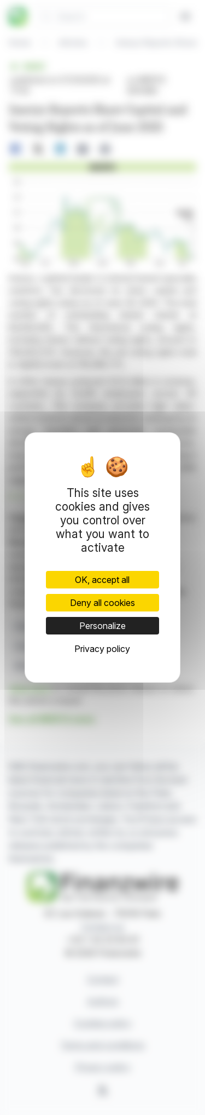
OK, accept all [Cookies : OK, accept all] (102, 579)
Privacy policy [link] (102, 648)
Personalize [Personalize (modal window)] (102, 625)
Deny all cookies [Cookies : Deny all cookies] (102, 602)
